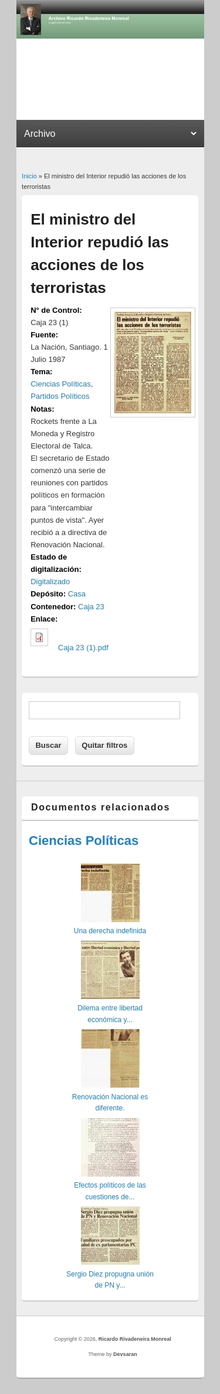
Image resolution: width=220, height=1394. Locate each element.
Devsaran (125, 1354)
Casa (77, 593)
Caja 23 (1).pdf (83, 647)
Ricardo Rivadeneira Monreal (135, 1339)
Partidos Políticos (60, 396)
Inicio (29, 176)
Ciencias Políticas (61, 383)
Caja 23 (91, 606)
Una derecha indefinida (110, 931)
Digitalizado (50, 581)
